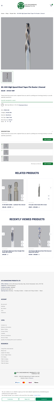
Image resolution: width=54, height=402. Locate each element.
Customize (10, 399)
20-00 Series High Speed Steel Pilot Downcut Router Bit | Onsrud (40, 257)
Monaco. (31, 384)
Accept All (44, 399)
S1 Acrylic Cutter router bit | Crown (38, 210)
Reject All (27, 399)
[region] (27, 395)
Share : (3, 121)
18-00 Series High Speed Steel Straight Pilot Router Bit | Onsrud (13, 257)
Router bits (13, 13)
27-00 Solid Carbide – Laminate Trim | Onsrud (13, 210)
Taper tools (9, 117)
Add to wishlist (22, 202)
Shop (7, 13)
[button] (51, 6)
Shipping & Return (23, 104)
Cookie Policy (37, 395)
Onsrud (10, 119)
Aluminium (8, 115)
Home (2, 13)
